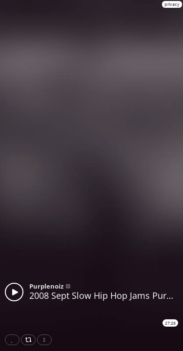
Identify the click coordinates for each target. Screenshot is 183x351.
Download (46, 339)
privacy (172, 4)
